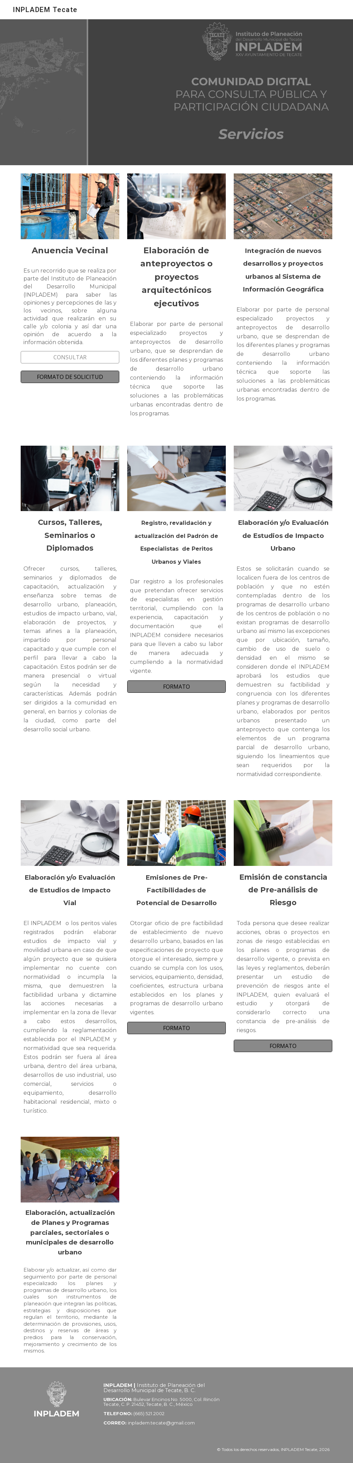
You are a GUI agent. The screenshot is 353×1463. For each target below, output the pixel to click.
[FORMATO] (176, 686)
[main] (70, 250)
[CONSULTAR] (70, 357)
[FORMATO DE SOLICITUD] (70, 377)
